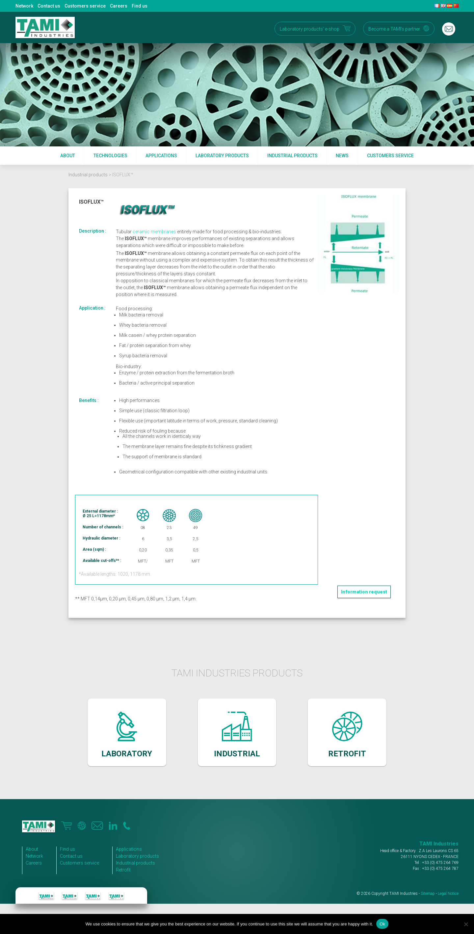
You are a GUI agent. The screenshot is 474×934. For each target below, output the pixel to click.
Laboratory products (222, 155)
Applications (161, 155)
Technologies (110, 155)
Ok (382, 923)
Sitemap (428, 893)
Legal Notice (448, 893)
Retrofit (123, 869)
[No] (465, 924)
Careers (118, 6)
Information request (364, 591)
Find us (139, 6)
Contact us (49, 6)
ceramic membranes (154, 231)
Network (24, 6)
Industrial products (292, 155)
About (67, 155)
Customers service (85, 6)
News (342, 155)
